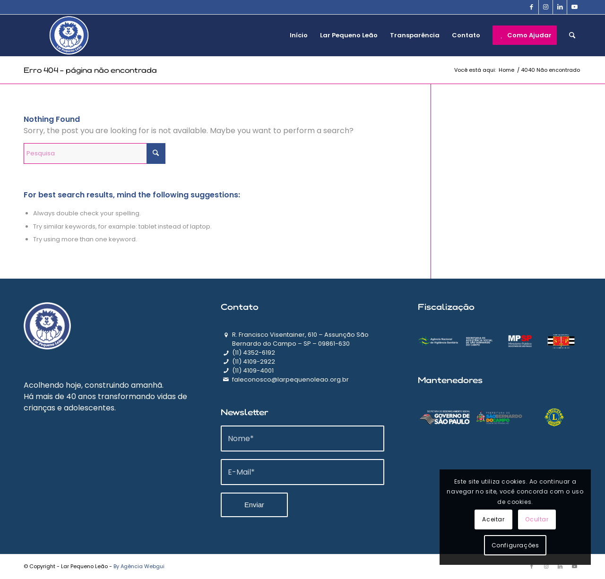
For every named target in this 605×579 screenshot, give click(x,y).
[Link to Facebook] (531, 7)
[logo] (69, 35)
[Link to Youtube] (574, 7)
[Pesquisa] (572, 35)
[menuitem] (299, 35)
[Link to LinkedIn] (560, 7)
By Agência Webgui (138, 566)
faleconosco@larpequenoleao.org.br (290, 379)
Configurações (515, 545)
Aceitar (493, 519)
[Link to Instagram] (546, 7)
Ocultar (536, 519)
